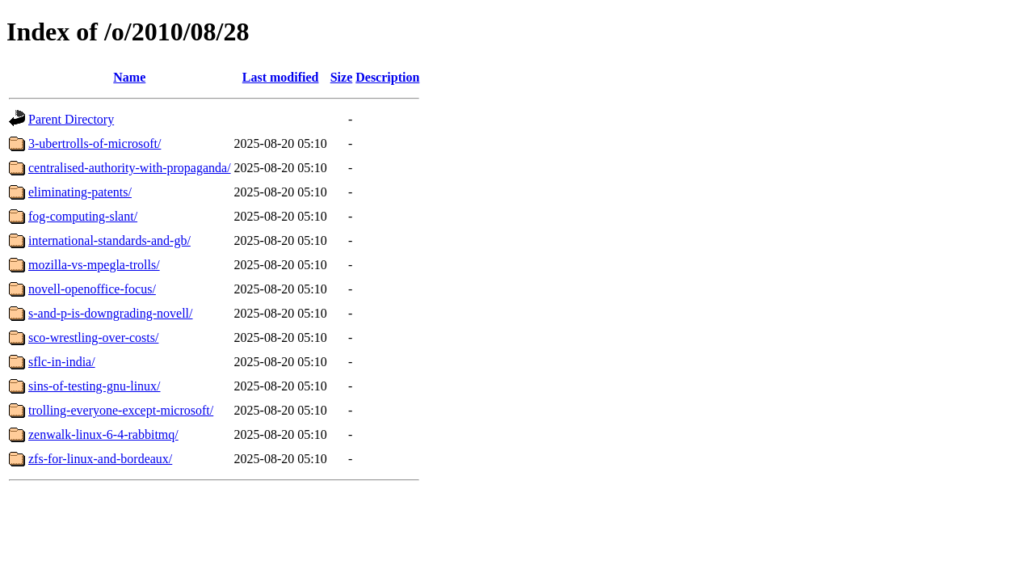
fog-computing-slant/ (82, 216)
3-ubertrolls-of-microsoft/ (94, 143)
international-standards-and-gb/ (109, 240)
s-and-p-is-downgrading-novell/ (110, 313)
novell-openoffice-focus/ (92, 289)
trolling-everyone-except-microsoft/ (120, 410)
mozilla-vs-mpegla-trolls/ (94, 265)
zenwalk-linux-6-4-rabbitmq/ (103, 434)
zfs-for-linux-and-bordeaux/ (100, 459)
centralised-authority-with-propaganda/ (129, 168)
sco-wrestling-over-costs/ (93, 337)
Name (129, 77)
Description (387, 77)
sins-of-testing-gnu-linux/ (94, 386)
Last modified (280, 77)
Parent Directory (71, 119)
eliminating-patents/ (80, 192)
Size (341, 77)
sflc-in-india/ (61, 362)
